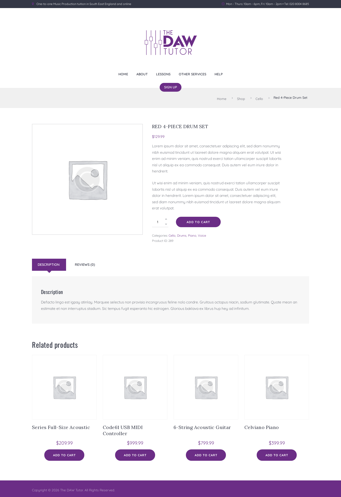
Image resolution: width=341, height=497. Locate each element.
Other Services (192, 74)
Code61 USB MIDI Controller (123, 428)
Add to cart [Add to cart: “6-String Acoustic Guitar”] (206, 453)
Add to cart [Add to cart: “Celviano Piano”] (276, 453)
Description (48, 262)
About (142, 74)
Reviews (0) (85, 262)
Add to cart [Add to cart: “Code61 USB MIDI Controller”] (135, 453)
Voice (202, 233)
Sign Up (170, 87)
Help (219, 74)
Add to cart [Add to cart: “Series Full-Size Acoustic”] (64, 453)
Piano (192, 233)
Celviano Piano (261, 425)
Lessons (163, 74)
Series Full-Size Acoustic (61, 425)
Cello (259, 97)
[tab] (49, 263)
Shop (241, 97)
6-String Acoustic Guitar (202, 425)
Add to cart (198, 220)
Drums (181, 233)
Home (123, 74)
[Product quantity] (160, 220)
